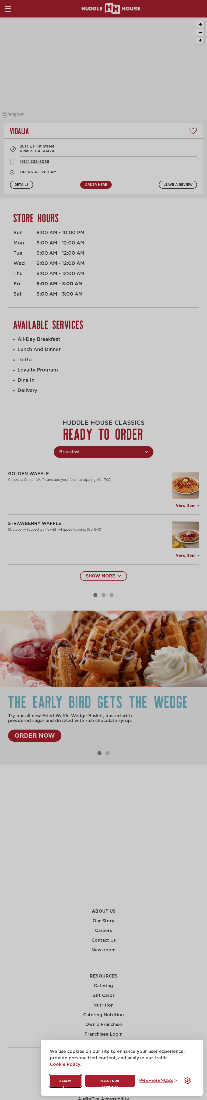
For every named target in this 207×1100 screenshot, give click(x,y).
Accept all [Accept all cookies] (65, 1083)
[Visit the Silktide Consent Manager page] (187, 1080)
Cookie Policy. (65, 1064)
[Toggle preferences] (158, 1081)
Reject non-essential (110, 1083)
